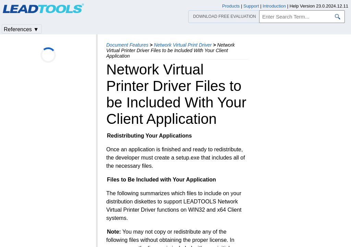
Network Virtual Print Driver (183, 45)
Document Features (127, 45)
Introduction (274, 6)
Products (231, 6)
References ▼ (21, 29)
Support (251, 6)
